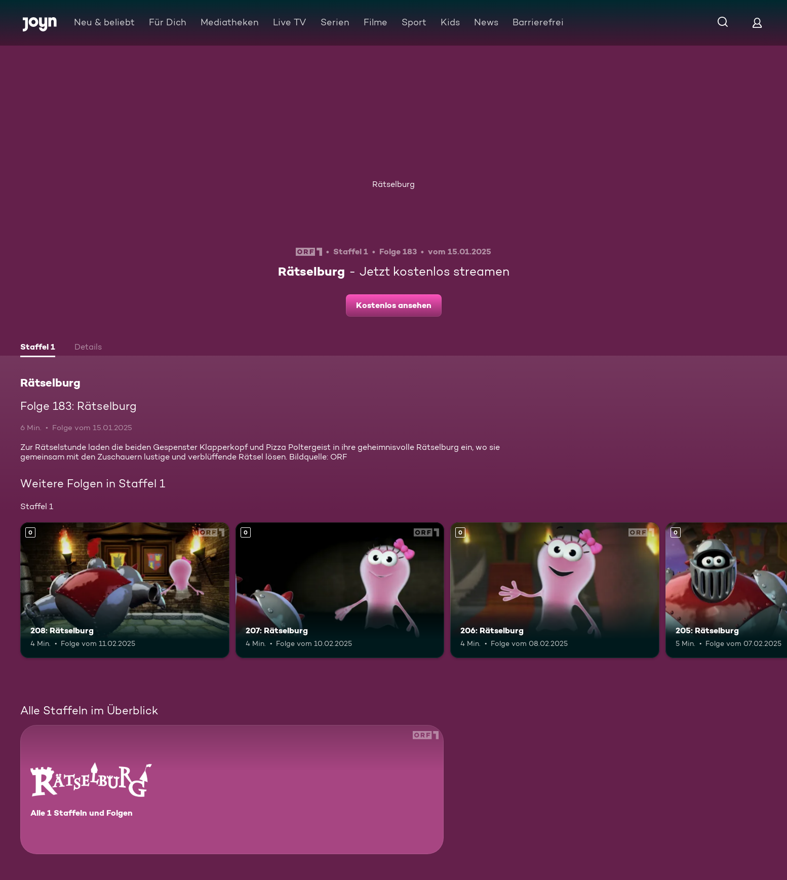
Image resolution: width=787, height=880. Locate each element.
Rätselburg (393, 184)
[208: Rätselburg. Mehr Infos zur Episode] (124, 590)
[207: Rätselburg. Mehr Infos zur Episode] (340, 590)
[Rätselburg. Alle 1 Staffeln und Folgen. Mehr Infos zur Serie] (232, 789)
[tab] (37, 348)
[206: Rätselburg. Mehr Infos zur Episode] (554, 590)
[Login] (757, 22)
